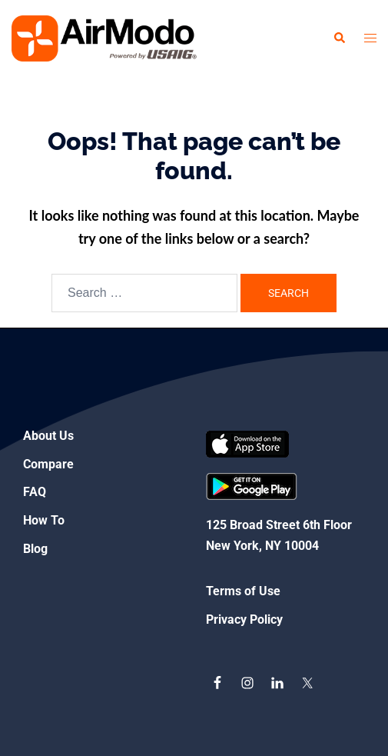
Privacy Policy (244, 619)
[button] (339, 38)
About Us (48, 435)
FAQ (34, 492)
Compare (48, 464)
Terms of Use (243, 591)
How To (44, 520)
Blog (35, 548)
